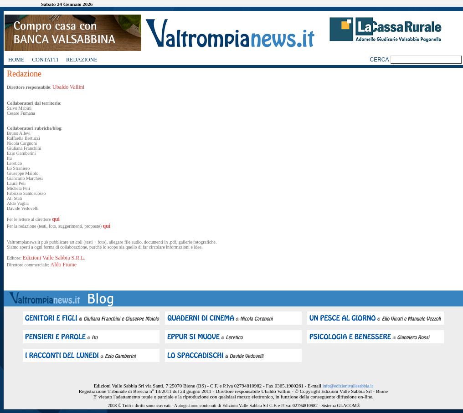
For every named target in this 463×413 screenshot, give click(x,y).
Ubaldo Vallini (68, 87)
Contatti (45, 59)
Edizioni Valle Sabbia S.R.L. (54, 258)
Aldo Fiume (64, 264)
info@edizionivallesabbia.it (348, 385)
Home (16, 59)
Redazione (82, 59)
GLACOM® (348, 405)
